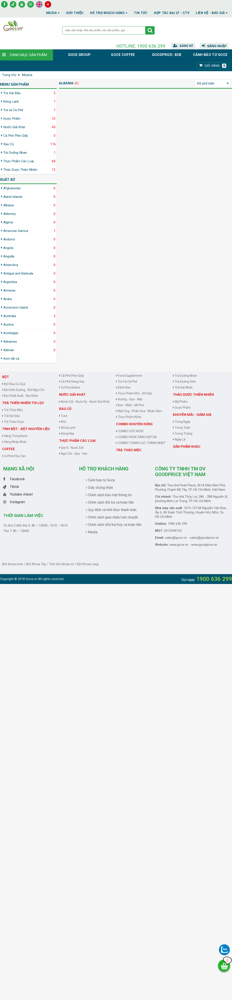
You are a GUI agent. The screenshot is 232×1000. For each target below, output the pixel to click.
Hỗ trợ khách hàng (103, 469)
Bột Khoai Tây (36, 564)
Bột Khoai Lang (88, 564)
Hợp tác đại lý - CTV (171, 13)
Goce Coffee (123, 55)
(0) (77, 83)
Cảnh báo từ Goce (210, 55)
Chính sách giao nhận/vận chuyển (112, 517)
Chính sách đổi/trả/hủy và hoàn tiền (114, 525)
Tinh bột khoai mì (61, 564)
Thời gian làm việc (23, 515)
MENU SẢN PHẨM (14, 84)
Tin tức (140, 13)
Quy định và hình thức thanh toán (111, 510)
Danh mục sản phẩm (28, 55)
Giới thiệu (75, 13)
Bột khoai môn (12, 564)
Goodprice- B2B (166, 55)
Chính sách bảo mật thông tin (109, 495)
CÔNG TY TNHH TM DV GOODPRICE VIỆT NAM (180, 471)
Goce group (79, 55)
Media (53, 13)
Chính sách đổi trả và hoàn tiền (110, 502)
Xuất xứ (7, 180)
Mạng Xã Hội (18, 469)
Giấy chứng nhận (99, 487)
